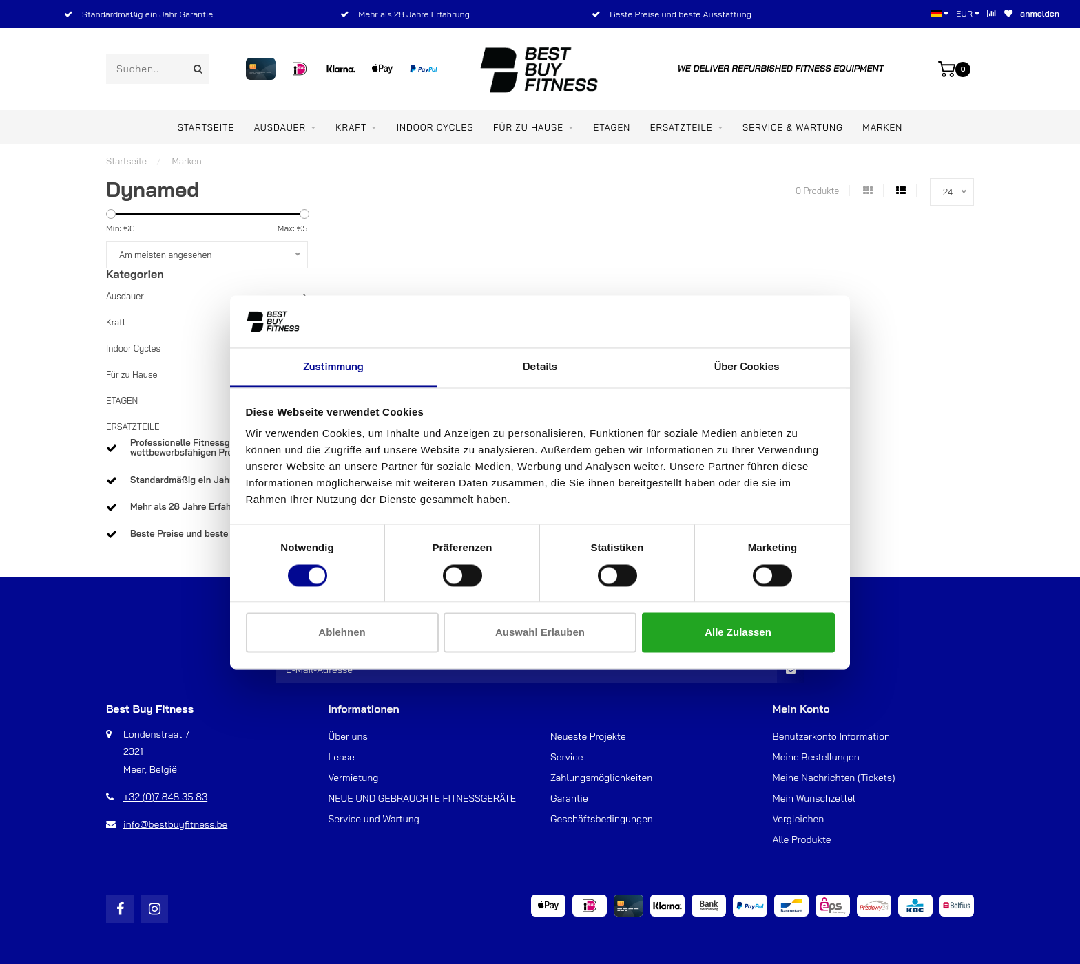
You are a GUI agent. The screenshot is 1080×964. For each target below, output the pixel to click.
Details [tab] (540, 367)
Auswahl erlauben (540, 633)
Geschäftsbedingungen (601, 819)
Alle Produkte (802, 839)
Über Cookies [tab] (747, 367)
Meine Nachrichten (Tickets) (834, 777)
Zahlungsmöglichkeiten (601, 777)
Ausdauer (280, 127)
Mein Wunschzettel (814, 798)
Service (566, 757)
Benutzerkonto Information (831, 736)
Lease (342, 757)
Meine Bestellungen (816, 757)
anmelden (1039, 13)
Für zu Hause (528, 127)
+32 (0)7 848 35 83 (165, 797)
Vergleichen (798, 819)
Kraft (350, 127)
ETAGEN (611, 127)
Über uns (348, 736)
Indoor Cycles (435, 127)
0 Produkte (817, 190)
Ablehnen (341, 633)
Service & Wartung (792, 127)
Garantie (569, 798)
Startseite (206, 127)
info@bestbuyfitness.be (175, 824)
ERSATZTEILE (681, 127)
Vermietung (354, 777)
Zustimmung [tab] (333, 367)
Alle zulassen (738, 633)
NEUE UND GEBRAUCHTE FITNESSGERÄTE (423, 798)
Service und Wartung (374, 819)
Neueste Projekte (588, 736)
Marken (882, 127)
